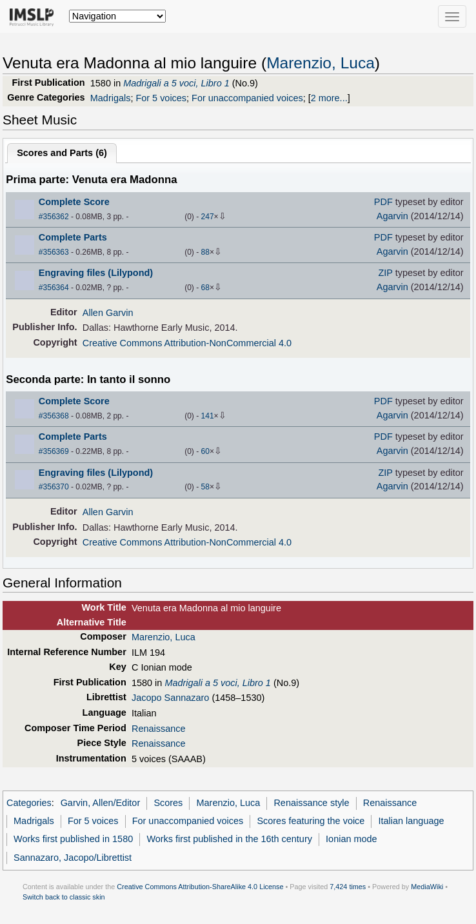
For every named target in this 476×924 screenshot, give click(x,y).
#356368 (54, 415)
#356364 (54, 287)
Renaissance (158, 728)
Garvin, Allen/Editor (101, 803)
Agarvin (392, 216)
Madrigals (110, 98)
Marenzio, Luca (320, 63)
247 (207, 216)
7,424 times (348, 886)
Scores (168, 803)
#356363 (54, 252)
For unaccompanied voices (247, 98)
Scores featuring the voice (310, 821)
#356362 (54, 216)
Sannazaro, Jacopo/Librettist (73, 857)
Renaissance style (311, 803)
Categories (29, 803)
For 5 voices (160, 98)
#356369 (54, 451)
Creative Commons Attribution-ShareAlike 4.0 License (200, 886)
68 (205, 287)
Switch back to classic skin (64, 897)
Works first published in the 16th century (229, 839)
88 (205, 252)
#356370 (54, 486)
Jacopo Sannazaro (170, 698)
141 (207, 415)
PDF (383, 202)
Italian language (411, 821)
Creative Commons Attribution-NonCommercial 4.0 (187, 343)
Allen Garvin (108, 313)
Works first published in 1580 (73, 839)
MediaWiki (427, 886)
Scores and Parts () (62, 153)
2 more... (329, 98)
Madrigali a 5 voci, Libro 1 (176, 83)
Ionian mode (351, 839)
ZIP (386, 273)
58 (205, 486)
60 (205, 451)
